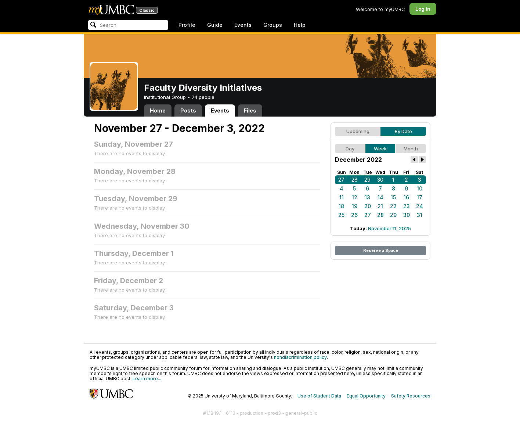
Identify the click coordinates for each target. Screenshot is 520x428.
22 (393, 206)
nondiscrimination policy (300, 357)
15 (393, 197)
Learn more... (147, 378)
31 (419, 215)
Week (380, 148)
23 (406, 206)
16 (406, 197)
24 (419, 206)
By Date (403, 131)
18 (341, 206)
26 (354, 215)
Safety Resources (410, 396)
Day (350, 148)
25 (341, 215)
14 (380, 197)
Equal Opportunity (366, 396)
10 (419, 188)
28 (354, 179)
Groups (272, 25)
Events (243, 25)
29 (367, 179)
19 (354, 206)
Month (411, 148)
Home (158, 110)
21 (380, 206)
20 (367, 206)
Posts (188, 110)
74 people (203, 97)
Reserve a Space (380, 250)
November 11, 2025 (389, 228)
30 (380, 179)
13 (367, 197)
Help (300, 25)
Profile (186, 25)
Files (250, 110)
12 (354, 197)
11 (341, 197)
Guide (215, 25)
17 (419, 197)
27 (341, 179)
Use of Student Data (319, 396)
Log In (422, 9)
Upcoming (357, 131)
